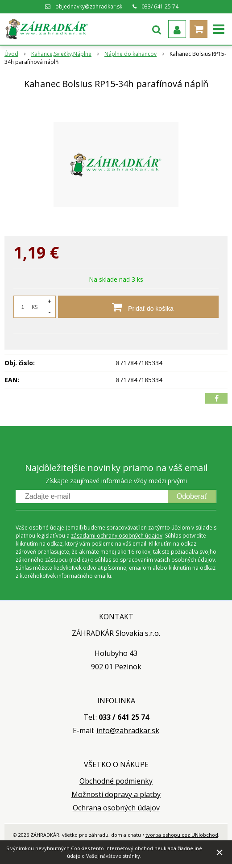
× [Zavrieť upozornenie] (219, 852)
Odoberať (192, 496)
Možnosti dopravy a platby (116, 794)
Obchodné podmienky (116, 781)
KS (34, 307)
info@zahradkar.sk (127, 730)
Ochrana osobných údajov (116, 808)
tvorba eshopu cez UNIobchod (181, 834)
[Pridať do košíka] (138, 307)
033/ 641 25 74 (159, 6)
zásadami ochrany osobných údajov (116, 535)
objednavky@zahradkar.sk (88, 6)
